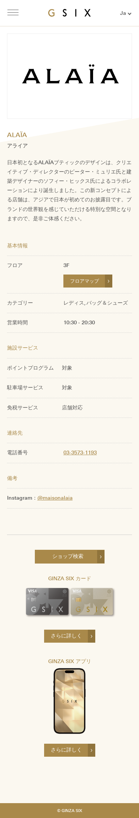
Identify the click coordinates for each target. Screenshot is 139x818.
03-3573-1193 (80, 452)
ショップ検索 (67, 556)
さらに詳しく (66, 636)
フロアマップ (84, 281)
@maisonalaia (55, 498)
